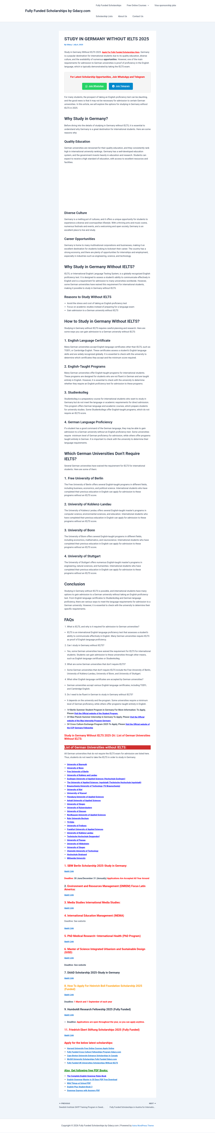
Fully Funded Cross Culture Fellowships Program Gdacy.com (96, 1052)
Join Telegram (121, 86)
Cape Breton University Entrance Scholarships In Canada (95, 1055)
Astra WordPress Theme (143, 1126)
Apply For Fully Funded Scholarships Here (122, 52)
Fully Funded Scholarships (108, 5)
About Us (120, 16)
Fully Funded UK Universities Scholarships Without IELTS (95, 1063)
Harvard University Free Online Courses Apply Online (93, 1048)
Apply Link (69, 871)
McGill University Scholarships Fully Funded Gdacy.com (94, 1059)
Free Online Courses (136, 5)
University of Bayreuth (78, 764)
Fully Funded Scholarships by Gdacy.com (57, 11)
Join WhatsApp (94, 86)
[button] (146, 5)
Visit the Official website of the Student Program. (98, 713)
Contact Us (135, 16)
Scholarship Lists (103, 16)
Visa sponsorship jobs (162, 5)
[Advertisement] (107, 187)
